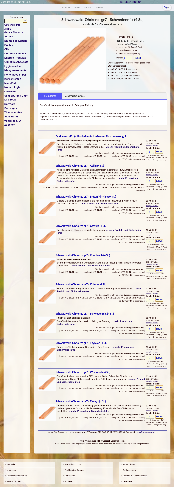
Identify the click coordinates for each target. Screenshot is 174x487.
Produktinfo (50, 95)
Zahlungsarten (129, 470)
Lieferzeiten (128, 481)
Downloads (70, 476)
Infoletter (69, 481)
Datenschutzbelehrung (17, 476)
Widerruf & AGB (14, 481)
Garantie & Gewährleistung (135, 476)
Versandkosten (129, 464)
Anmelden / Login (73, 464)
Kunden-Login (125, 2)
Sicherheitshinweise (75, 95)
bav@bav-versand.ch (147, 432)
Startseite (11, 464)
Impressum (12, 470)
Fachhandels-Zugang (74, 470)
